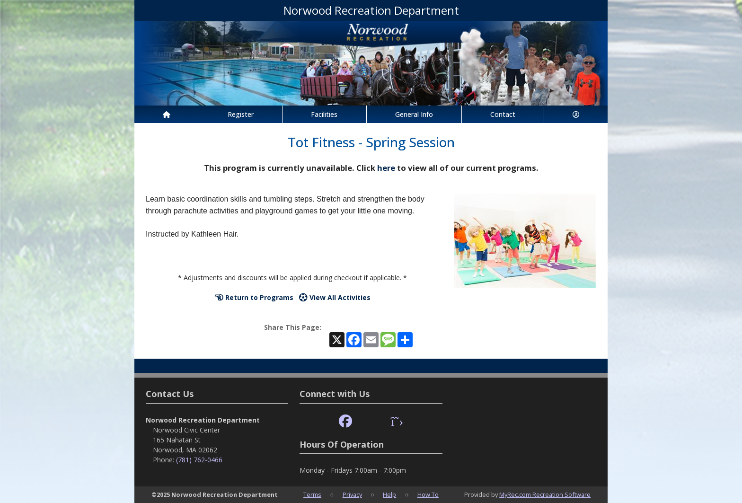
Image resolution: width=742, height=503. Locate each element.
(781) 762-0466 (199, 459)
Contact (502, 114)
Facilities (324, 114)
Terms (312, 494)
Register (241, 114)
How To (428, 494)
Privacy (352, 494)
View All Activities (335, 297)
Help (389, 494)
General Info (414, 114)
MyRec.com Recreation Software (545, 494)
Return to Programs (254, 297)
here (386, 167)
